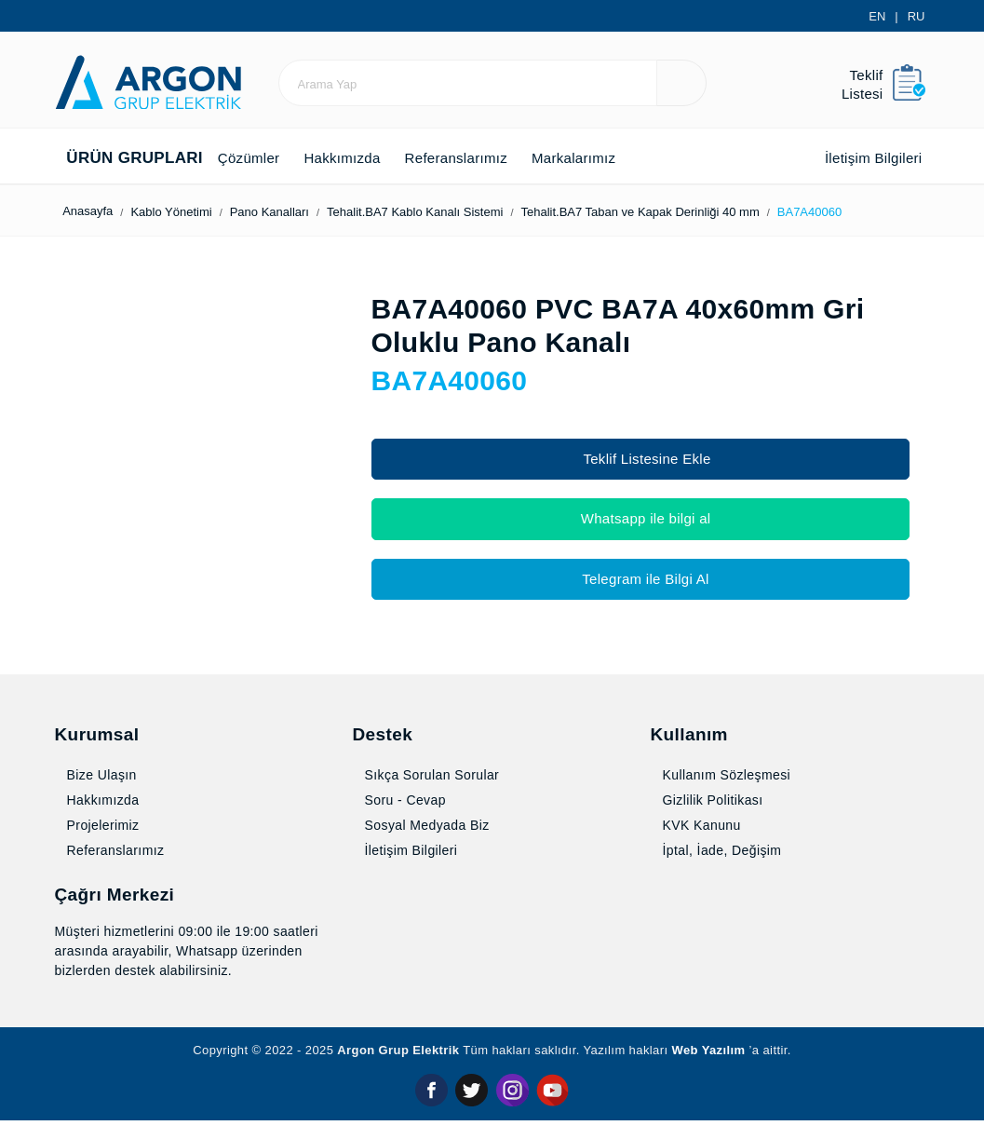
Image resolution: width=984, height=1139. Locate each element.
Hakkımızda (355, 158)
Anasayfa (91, 211)
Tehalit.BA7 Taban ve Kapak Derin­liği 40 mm (707, 212)
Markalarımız (615, 158)
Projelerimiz (101, 844)
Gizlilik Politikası (708, 819)
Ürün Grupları (127, 158)
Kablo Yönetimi (194, 212)
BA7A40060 (892, 212)
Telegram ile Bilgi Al (640, 579)
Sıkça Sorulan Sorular (430, 794)
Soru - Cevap (405, 819)
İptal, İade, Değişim (721, 870)
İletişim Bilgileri (858, 158)
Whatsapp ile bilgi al (640, 518)
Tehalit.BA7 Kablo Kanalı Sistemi (461, 212)
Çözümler (252, 158)
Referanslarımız (483, 158)
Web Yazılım (726, 1070)
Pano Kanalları (302, 212)
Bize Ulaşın (97, 794)
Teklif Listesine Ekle (641, 458)
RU (917, 16)
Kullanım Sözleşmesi (726, 794)
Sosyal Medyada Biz (425, 844)
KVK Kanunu (697, 844)
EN (880, 16)
